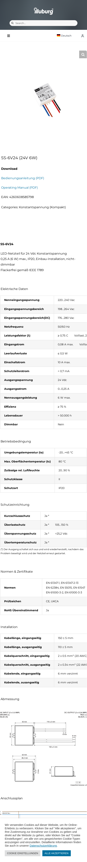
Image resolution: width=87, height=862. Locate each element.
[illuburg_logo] (43, 7)
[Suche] (12, 23)
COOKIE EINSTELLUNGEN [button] (22, 853)
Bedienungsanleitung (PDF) (22, 178)
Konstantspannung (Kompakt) (42, 207)
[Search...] (43, 23)
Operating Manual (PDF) (19, 187)
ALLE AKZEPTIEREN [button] (56, 853)
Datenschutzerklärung (43, 845)
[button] (83, 54)
